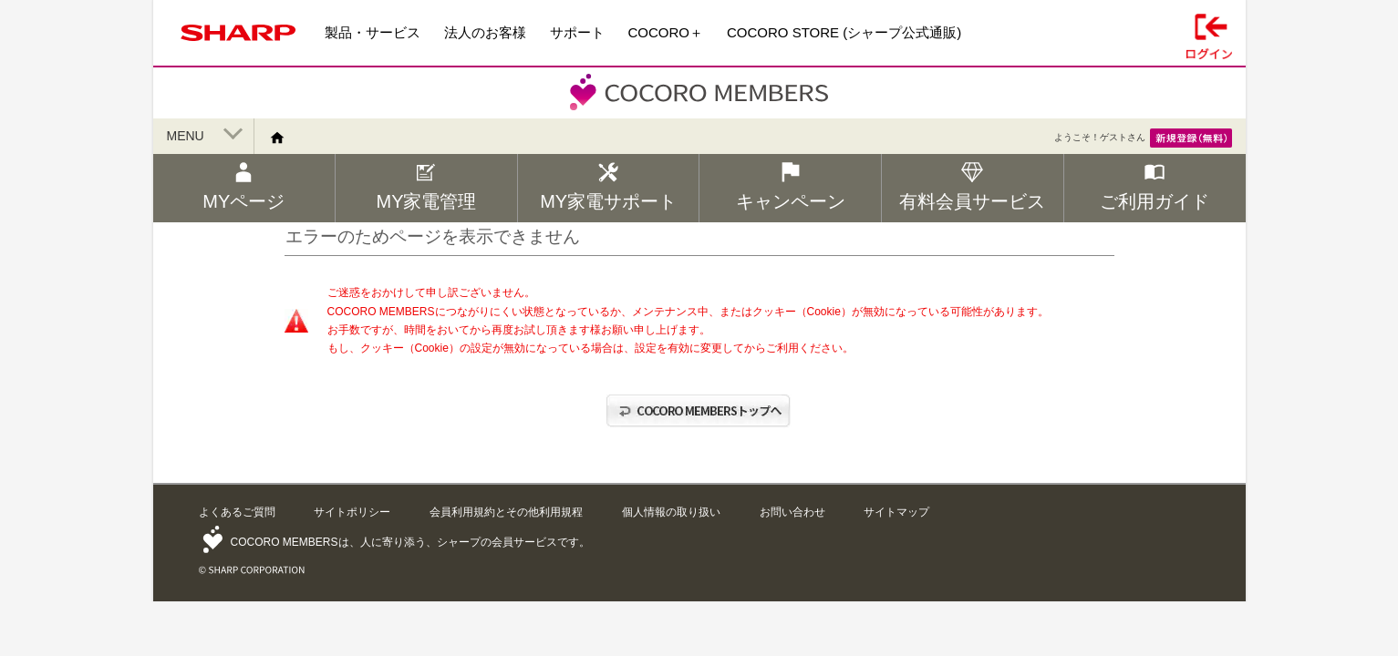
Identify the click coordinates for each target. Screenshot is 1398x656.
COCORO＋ (666, 32)
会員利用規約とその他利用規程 (506, 512)
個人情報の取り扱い (671, 512)
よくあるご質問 (237, 512)
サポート (577, 32)
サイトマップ (896, 512)
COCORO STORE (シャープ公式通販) (844, 32)
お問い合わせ (792, 512)
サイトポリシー (352, 512)
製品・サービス (372, 32)
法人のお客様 (485, 32)
